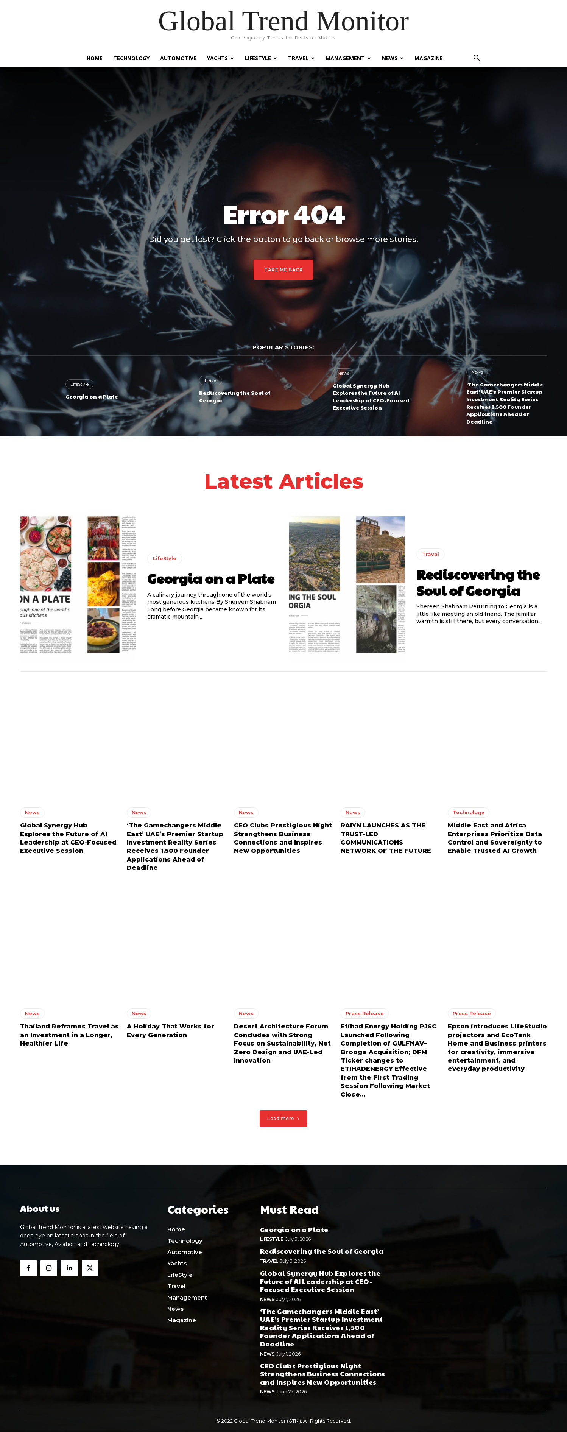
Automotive (178, 58)
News (392, 58)
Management (348, 58)
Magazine (428, 58)
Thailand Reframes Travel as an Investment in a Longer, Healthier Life (69, 1037)
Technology (131, 58)
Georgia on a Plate (91, 396)
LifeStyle (261, 58)
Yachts (220, 58)
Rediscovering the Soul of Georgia (234, 396)
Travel (301, 58)
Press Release (365, 1016)
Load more (283, 1120)
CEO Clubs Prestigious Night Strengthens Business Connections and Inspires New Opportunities (322, 1374)
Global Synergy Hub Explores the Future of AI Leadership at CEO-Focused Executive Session (371, 396)
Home (95, 58)
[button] (476, 58)
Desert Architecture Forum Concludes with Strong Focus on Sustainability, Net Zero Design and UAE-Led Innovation (282, 1046)
